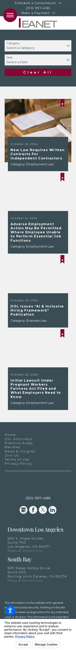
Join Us (12, 455)
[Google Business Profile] (23, 510)
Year (9, 57)
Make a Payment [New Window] (35, 13)
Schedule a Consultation (35, 3)
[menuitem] (38, 435)
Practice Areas (19, 443)
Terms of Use (17, 459)
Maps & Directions (25, 551)
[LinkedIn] (52, 510)
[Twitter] (43, 510)
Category (13, 43)
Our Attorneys (18, 439)
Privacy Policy (18, 463)
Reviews (12, 447)
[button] (10, 610)
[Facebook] (33, 510)
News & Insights (20, 451)
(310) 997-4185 (38, 8)
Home (10, 435)
